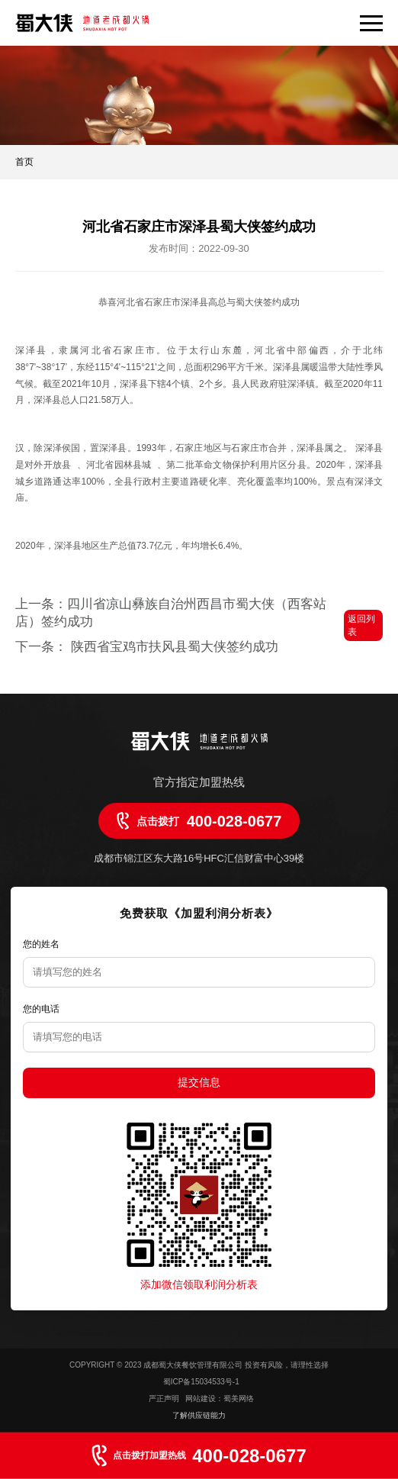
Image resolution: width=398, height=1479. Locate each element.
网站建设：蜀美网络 (219, 1398)
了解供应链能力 (199, 1415)
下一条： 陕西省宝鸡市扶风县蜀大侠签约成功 (146, 647)
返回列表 (361, 625)
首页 (24, 161)
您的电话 (41, 1009)
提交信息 (199, 1082)
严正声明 (165, 1398)
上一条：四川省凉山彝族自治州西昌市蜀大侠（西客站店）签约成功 (170, 613)
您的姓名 (41, 944)
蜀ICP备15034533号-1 (201, 1382)
